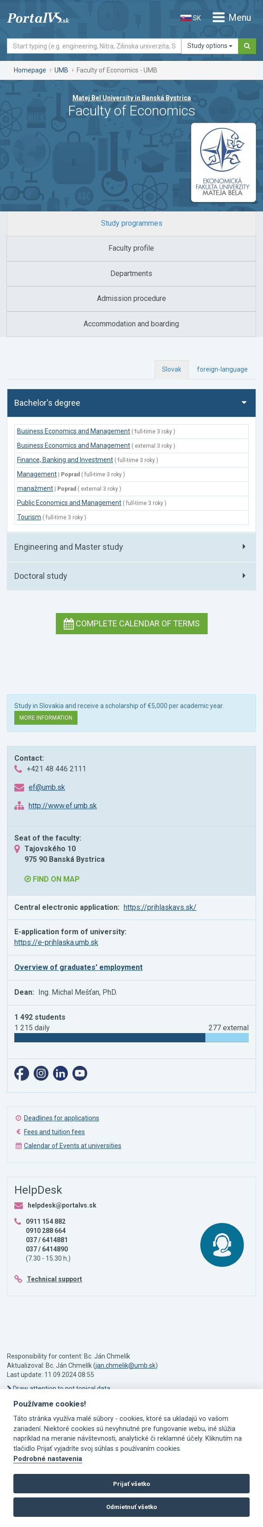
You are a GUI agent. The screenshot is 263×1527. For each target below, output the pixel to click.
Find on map (52, 879)
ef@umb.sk (47, 787)
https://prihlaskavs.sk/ (160, 907)
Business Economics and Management (73, 431)
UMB (61, 70)
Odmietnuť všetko (131, 1506)
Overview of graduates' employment (78, 967)
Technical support (54, 1279)
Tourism (29, 517)
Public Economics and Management (69, 502)
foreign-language (222, 369)
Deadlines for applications (61, 1118)
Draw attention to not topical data (58, 1388)
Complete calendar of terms (132, 623)
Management (37, 474)
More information (45, 718)
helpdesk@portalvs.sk (62, 1205)
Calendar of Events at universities (72, 1145)
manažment (35, 488)
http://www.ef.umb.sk (63, 805)
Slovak (171, 369)
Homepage (30, 70)
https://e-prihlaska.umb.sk (56, 942)
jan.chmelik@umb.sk (125, 1365)
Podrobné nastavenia (47, 1459)
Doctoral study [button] (40, 576)
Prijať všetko (131, 1483)
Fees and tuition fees (54, 1132)
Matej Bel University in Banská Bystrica (131, 98)
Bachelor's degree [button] (47, 403)
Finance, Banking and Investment (65, 459)
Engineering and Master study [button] (68, 547)
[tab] (131, 223)
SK (190, 18)
